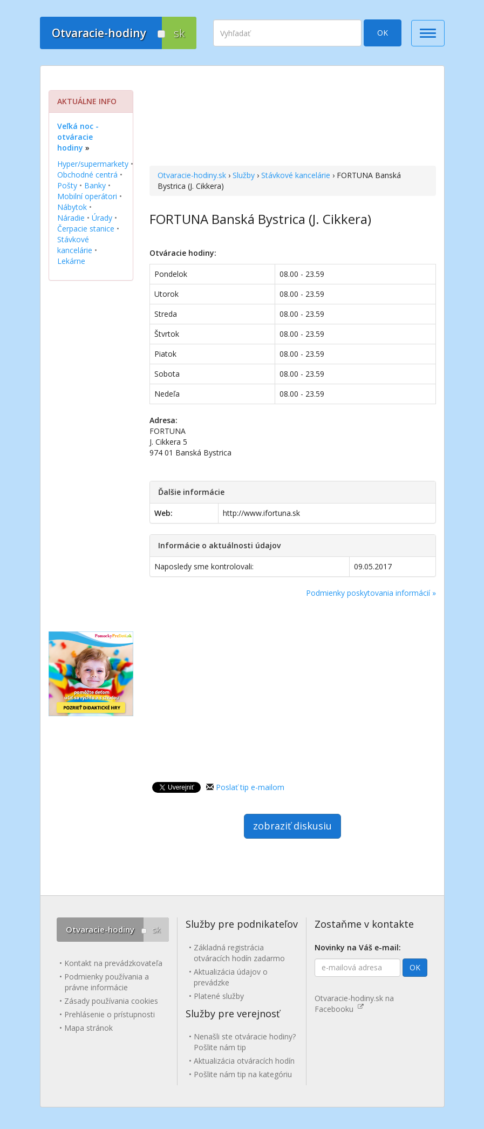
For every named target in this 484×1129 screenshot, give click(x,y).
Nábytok (72, 207)
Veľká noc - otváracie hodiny (78, 137)
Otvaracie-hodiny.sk (192, 175)
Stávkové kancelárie (295, 175)
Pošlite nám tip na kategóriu (243, 1074)
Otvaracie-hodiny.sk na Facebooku (354, 1003)
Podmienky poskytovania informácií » (371, 593)
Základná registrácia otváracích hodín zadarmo (239, 952)
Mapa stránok (88, 1028)
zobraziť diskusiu (292, 825)
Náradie (71, 218)
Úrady (102, 218)
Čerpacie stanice (85, 228)
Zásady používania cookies (111, 1001)
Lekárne (71, 261)
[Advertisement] (292, 117)
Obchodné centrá (87, 174)
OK (382, 33)
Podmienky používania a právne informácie (106, 981)
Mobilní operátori (87, 196)
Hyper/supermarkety (92, 164)
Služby (244, 175)
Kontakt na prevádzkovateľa (113, 963)
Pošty (67, 185)
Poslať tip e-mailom (250, 787)
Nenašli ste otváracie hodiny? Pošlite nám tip (245, 1041)
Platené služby (219, 996)
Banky (95, 185)
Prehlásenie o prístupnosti (109, 1014)
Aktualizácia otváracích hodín (244, 1061)
